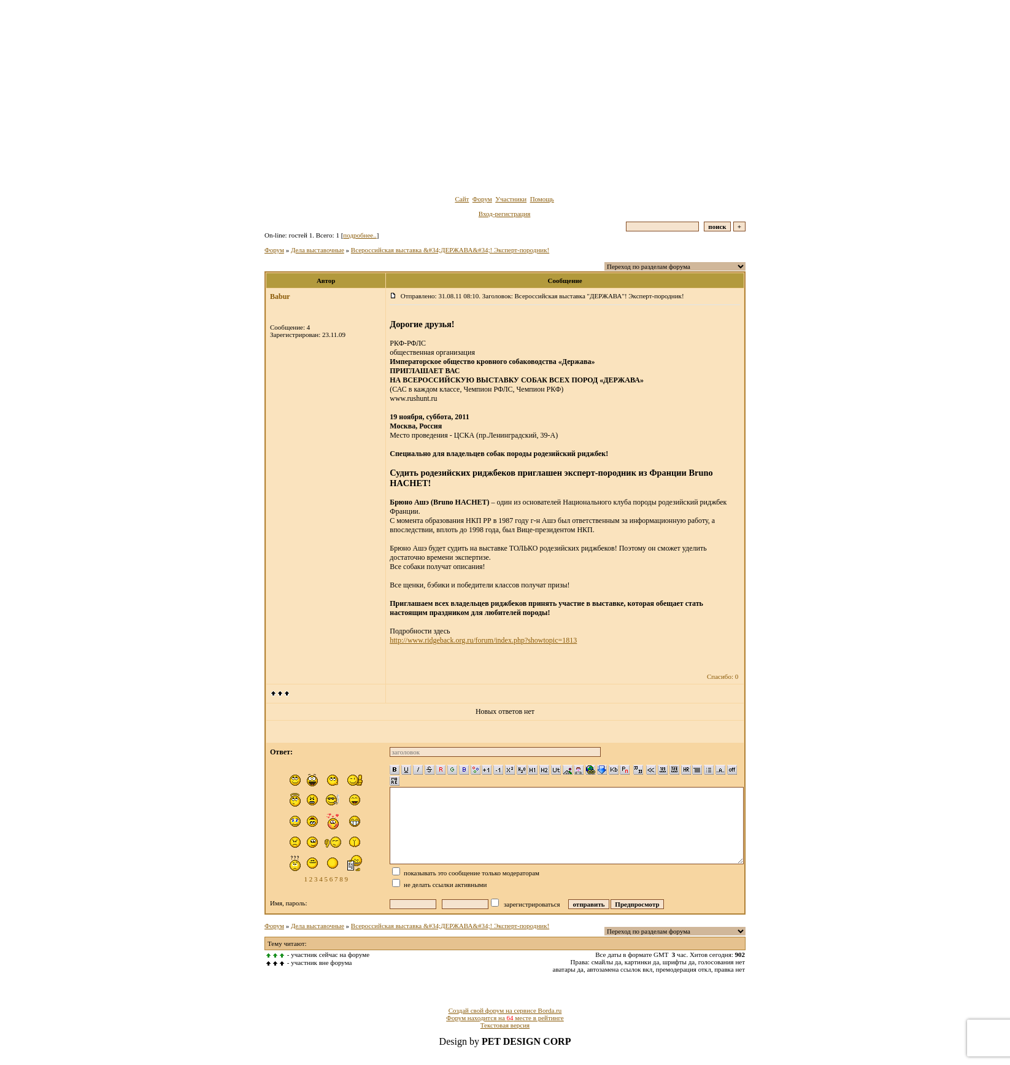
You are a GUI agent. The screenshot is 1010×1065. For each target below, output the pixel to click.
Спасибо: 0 (722, 676)
